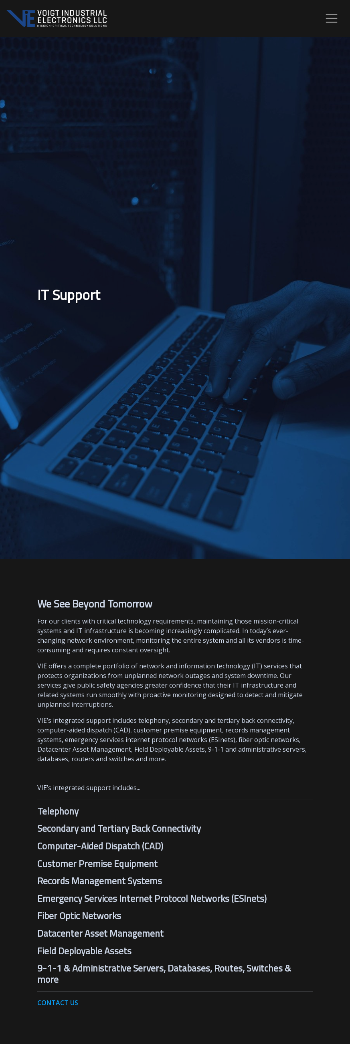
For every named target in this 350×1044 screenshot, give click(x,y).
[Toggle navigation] (332, 18)
